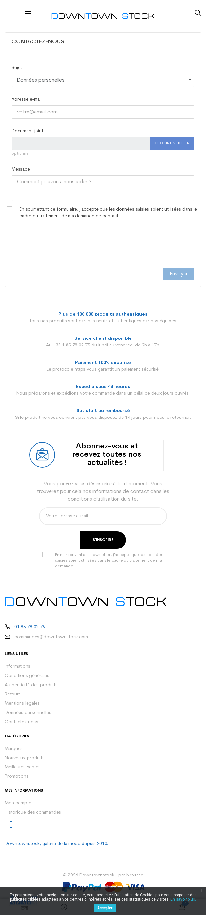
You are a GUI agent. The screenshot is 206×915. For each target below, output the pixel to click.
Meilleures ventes (23, 767)
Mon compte (18, 803)
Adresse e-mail (27, 99)
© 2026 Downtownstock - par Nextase (103, 875)
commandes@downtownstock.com (51, 637)
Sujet (17, 67)
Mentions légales (22, 703)
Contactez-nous (21, 722)
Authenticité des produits (31, 685)
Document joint (27, 131)
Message (21, 169)
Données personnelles (28, 712)
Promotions (16, 776)
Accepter (104, 908)
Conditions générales (27, 675)
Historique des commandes (33, 812)
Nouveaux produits (24, 758)
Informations (17, 666)
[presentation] (60, 250)
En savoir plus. (183, 899)
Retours (13, 694)
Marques (14, 748)
